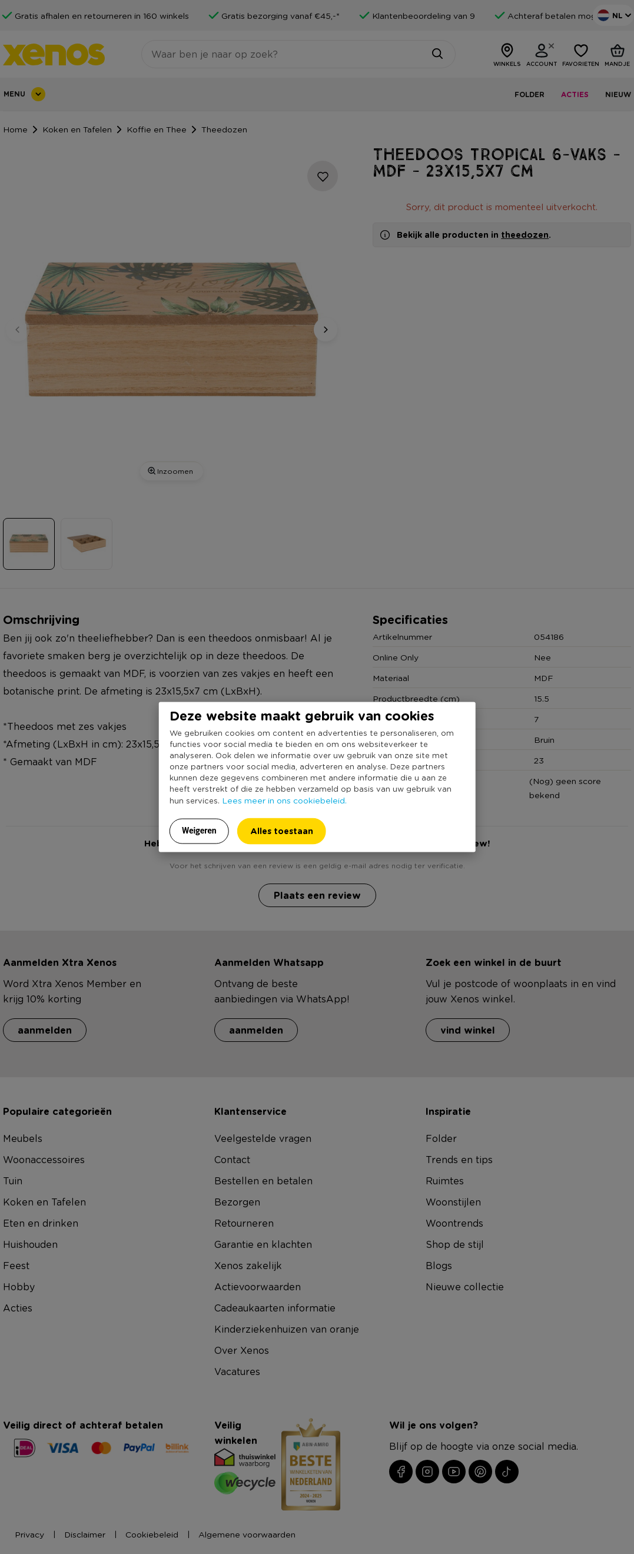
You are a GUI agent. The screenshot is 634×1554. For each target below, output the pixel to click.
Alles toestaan (281, 830)
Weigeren (199, 830)
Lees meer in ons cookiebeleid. (284, 800)
